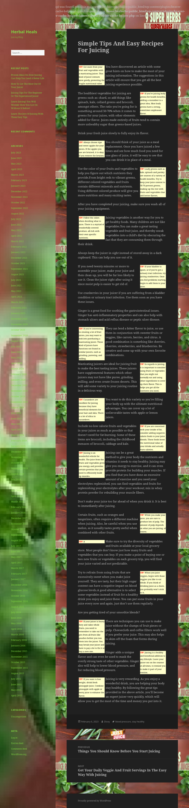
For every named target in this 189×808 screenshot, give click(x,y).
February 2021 (19, 307)
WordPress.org (18, 754)
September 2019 (19, 402)
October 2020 (18, 329)
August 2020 (17, 341)
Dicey (107, 721)
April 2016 (16, 629)
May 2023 (16, 163)
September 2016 (19, 601)
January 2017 (18, 579)
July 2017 (16, 546)
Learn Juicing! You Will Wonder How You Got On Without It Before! (24, 105)
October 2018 (18, 462)
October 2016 (18, 595)
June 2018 (16, 485)
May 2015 (16, 690)
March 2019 (17, 435)
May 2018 (16, 490)
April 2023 (16, 169)
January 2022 (18, 252)
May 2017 (16, 557)
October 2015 (18, 662)
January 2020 (18, 379)
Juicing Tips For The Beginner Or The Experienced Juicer (26, 94)
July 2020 (16, 346)
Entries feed (17, 743)
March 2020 (17, 368)
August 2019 (17, 407)
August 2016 (17, 606)
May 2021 (16, 291)
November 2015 (19, 656)
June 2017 (16, 551)
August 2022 (17, 213)
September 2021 (19, 268)
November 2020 (19, 324)
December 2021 (19, 257)
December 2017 (19, 518)
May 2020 (16, 357)
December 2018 (19, 451)
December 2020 (19, 318)
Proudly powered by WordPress (94, 800)
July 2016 (16, 612)
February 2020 (19, 374)
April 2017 (16, 562)
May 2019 (16, 424)
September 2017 (19, 534)
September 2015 (19, 667)
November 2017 (19, 523)
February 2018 (19, 507)
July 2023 (16, 152)
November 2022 (19, 197)
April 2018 (16, 496)
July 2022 (16, 219)
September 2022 (19, 208)
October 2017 (18, 529)
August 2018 (17, 473)
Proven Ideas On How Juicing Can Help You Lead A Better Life (27, 76)
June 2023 (16, 158)
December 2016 (19, 584)
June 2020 (16, 352)
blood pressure (123, 721)
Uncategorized (18, 716)
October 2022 (18, 202)
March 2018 (17, 501)
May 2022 (16, 230)
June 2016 (16, 617)
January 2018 (18, 512)
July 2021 (16, 280)
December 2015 (19, 651)
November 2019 (19, 390)
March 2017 (17, 568)
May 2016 (16, 623)
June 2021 (16, 285)
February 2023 (19, 180)
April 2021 (16, 296)
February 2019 (19, 440)
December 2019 (19, 385)
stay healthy (138, 721)
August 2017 (17, 540)
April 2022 (16, 235)
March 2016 (17, 634)
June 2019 (16, 418)
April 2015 (16, 695)
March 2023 (17, 174)
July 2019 (16, 413)
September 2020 (19, 335)
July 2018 (16, 479)
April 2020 (16, 363)
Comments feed (19, 748)
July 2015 (16, 678)
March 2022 (17, 241)
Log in (14, 737)
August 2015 (17, 673)
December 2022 (19, 191)
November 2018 (19, 457)
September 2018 (19, 468)
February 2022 (19, 246)
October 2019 (18, 396)
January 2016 (18, 645)
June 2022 (16, 224)
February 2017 (19, 573)
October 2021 (18, 263)
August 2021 (17, 274)
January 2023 (18, 185)
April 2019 (16, 429)
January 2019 (18, 446)
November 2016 (19, 590)
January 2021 (18, 313)
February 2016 (19, 640)
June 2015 (16, 684)
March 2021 (17, 302)
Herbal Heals (24, 31)
